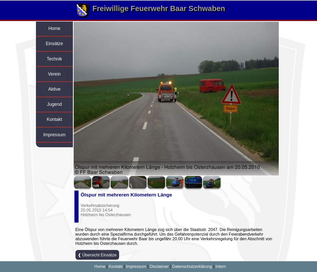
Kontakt (54, 119)
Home (54, 28)
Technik (54, 58)
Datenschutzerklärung (192, 266)
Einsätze (54, 43)
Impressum (54, 134)
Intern (220, 266)
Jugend (54, 104)
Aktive (54, 89)
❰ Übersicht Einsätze (97, 255)
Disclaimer (159, 266)
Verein (54, 74)
